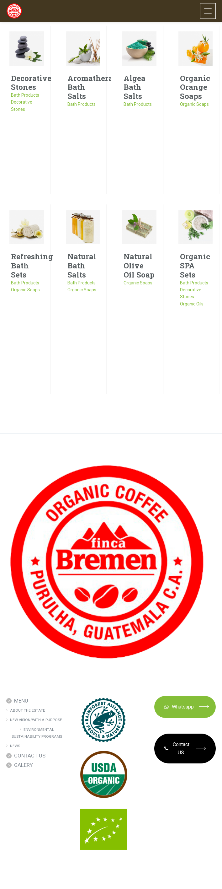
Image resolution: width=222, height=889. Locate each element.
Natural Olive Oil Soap (139, 265)
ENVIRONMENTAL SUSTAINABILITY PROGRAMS (37, 733)
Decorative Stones (31, 82)
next (135, 410)
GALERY (23, 765)
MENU (21, 701)
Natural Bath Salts (81, 265)
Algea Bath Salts (134, 87)
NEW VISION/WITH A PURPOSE (36, 720)
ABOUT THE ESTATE (27, 710)
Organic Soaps (194, 104)
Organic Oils (192, 303)
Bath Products (25, 95)
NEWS (15, 746)
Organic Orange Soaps (195, 87)
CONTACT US (29, 755)
